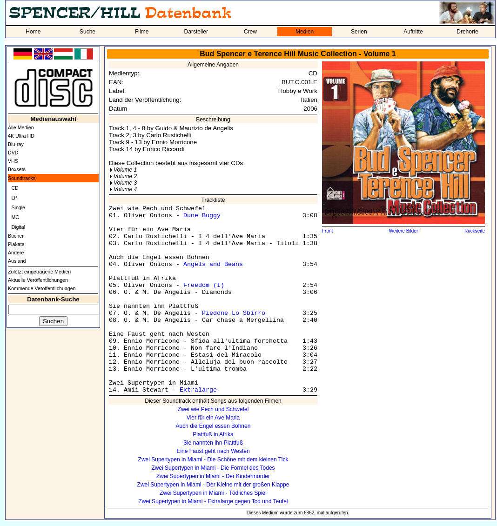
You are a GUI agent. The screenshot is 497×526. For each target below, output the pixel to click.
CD (14, 188)
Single (18, 207)
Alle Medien (21, 127)
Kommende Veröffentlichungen (42, 288)
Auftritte (413, 31)
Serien (359, 31)
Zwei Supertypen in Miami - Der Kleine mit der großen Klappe (213, 484)
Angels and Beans (213, 264)
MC (15, 217)
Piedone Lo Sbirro (233, 313)
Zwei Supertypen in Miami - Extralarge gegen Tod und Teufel (213, 501)
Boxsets (17, 169)
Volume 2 (125, 176)
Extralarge (198, 389)
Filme (141, 31)
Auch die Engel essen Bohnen (213, 426)
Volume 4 (125, 189)
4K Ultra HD (21, 136)
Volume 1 (125, 169)
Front (327, 230)
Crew (250, 31)
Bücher (16, 236)
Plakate (16, 244)
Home (33, 31)
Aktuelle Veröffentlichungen (38, 280)
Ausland (17, 261)
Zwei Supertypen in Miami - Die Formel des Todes (213, 468)
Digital (18, 227)
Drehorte (467, 31)
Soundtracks (21, 178)
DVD (13, 152)
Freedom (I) (203, 285)
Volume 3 (125, 183)
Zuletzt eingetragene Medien (39, 271)
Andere (16, 252)
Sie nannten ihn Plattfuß (213, 442)
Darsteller (196, 31)
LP (14, 197)
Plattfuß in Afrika (213, 434)
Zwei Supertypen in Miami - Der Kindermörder (213, 476)
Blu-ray (16, 144)
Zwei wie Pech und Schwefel (213, 409)
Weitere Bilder (403, 230)
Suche (87, 31)
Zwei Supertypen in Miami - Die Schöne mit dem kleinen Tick (213, 459)
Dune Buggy (202, 215)
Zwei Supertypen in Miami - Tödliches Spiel (213, 493)
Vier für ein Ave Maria (213, 417)
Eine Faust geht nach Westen (212, 451)
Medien (305, 31)
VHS (13, 161)
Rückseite (474, 230)
